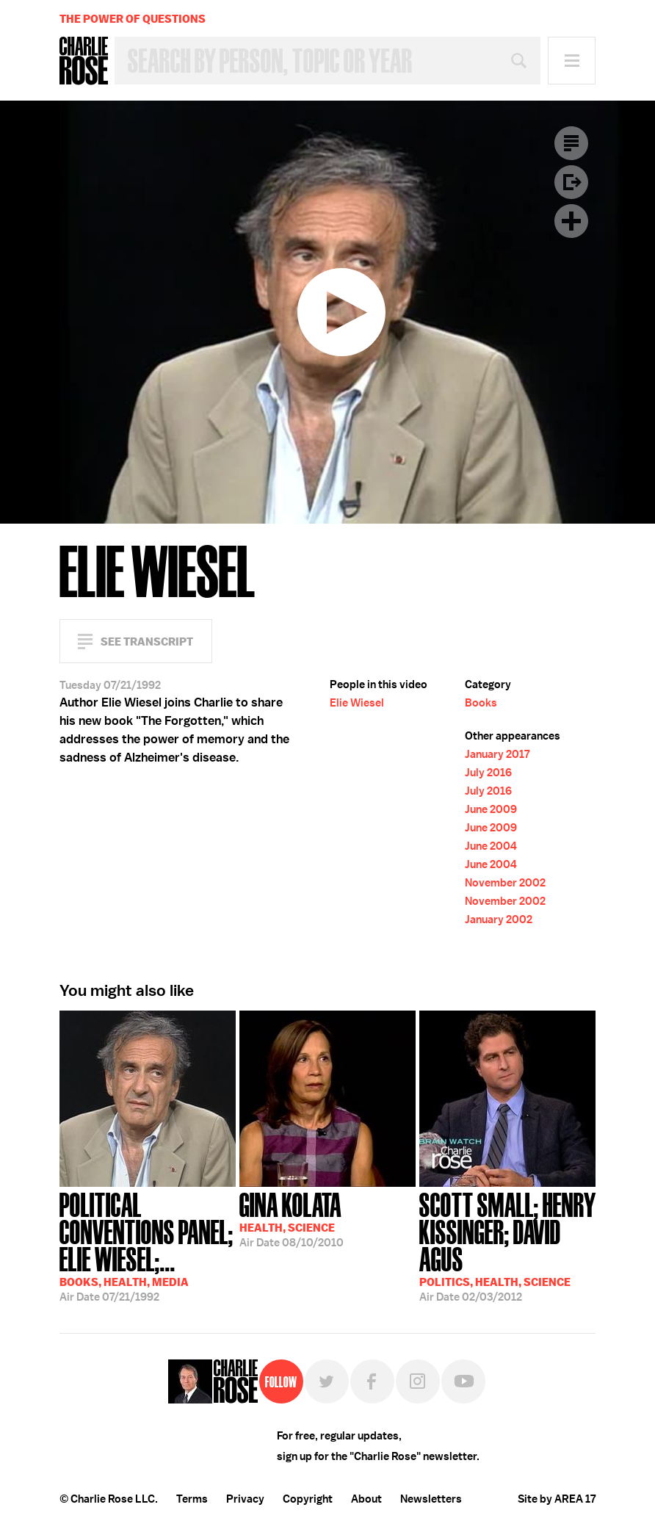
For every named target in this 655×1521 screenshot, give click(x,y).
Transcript (571, 143)
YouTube (463, 1381)
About (366, 1499)
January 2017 (497, 754)
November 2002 (505, 882)
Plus (571, 221)
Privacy (245, 1499)
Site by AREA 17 (557, 1499)
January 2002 (498, 919)
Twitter (327, 1381)
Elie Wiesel (357, 703)
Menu (572, 60)
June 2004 (491, 846)
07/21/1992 (147, 1245)
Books (481, 703)
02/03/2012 (507, 1245)
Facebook (372, 1381)
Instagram (418, 1381)
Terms (192, 1499)
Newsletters (431, 1499)
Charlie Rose (83, 61)
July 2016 (488, 772)
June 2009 (491, 809)
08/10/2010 (291, 1218)
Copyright (308, 1499)
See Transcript (147, 641)
